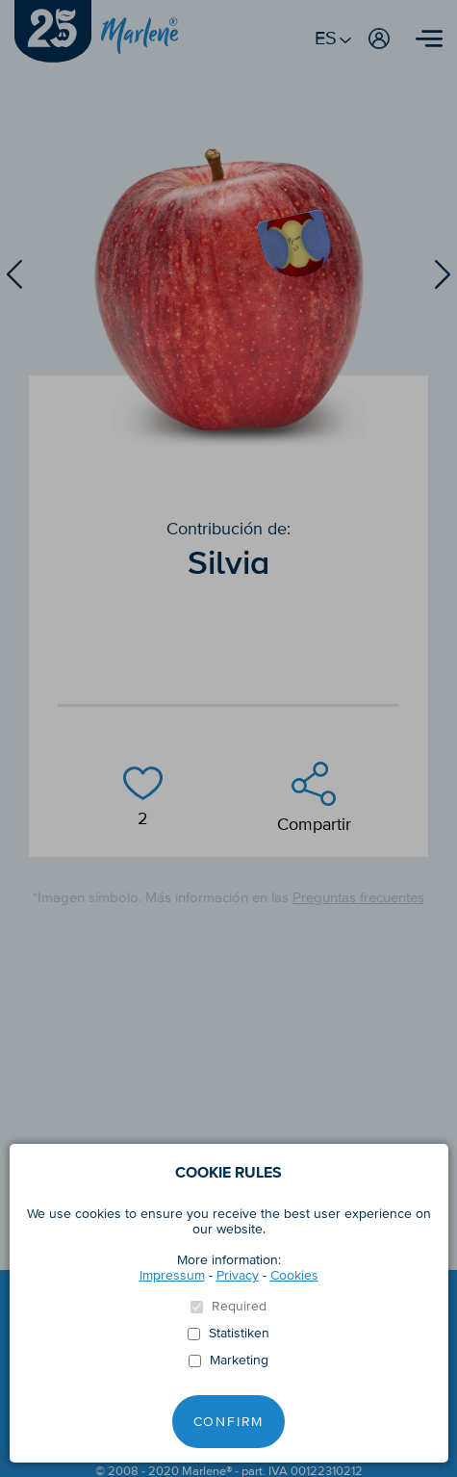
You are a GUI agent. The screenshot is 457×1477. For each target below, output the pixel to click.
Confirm (229, 1421)
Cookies (294, 1275)
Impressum (172, 1275)
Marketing (239, 1360)
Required (239, 1306)
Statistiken (239, 1333)
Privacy (237, 1275)
